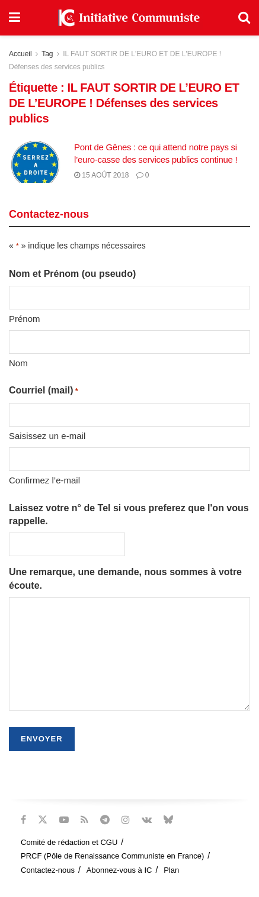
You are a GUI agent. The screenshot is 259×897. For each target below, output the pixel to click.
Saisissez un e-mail (47, 436)
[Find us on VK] (147, 820)
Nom (18, 363)
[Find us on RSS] (84, 820)
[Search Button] (244, 18)
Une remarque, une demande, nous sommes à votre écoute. (125, 578)
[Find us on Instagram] (125, 820)
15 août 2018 (101, 175)
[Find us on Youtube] (64, 820)
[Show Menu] (14, 18)
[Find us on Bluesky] (168, 820)
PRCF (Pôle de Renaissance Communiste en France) (112, 855)
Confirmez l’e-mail (44, 480)
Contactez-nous (48, 870)
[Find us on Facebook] (23, 820)
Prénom (24, 319)
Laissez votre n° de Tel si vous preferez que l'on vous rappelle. (129, 514)
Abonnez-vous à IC (119, 870)
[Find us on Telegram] (105, 820)
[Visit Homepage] (129, 18)
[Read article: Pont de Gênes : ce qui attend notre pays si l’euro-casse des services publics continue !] (38, 162)
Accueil (20, 54)
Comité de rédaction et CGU (69, 842)
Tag (47, 54)
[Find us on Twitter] (42, 820)
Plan (171, 870)
